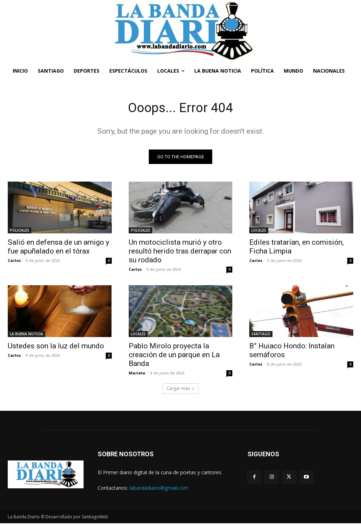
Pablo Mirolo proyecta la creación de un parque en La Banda (174, 356)
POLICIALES (19, 231)
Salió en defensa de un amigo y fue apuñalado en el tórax (58, 248)
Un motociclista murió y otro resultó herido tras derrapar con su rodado (180, 252)
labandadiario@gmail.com (158, 489)
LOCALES (258, 231)
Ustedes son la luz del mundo (56, 347)
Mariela (137, 374)
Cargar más (180, 390)
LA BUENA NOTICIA (26, 335)
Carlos (14, 261)
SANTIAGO (260, 335)
